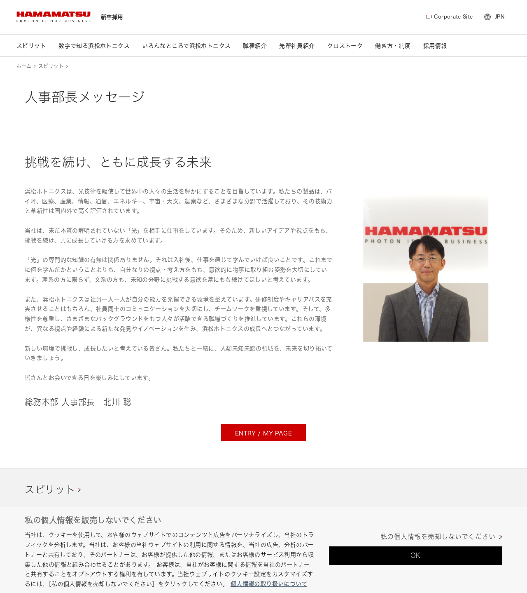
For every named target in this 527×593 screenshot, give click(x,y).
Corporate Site (453, 17)
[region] (263, 550)
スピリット (51, 66)
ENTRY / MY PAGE (263, 433)
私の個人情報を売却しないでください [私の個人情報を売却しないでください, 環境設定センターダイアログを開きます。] (437, 537)
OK (415, 555)
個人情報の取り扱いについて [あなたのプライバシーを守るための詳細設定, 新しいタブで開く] (269, 583)
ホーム (23, 66)
